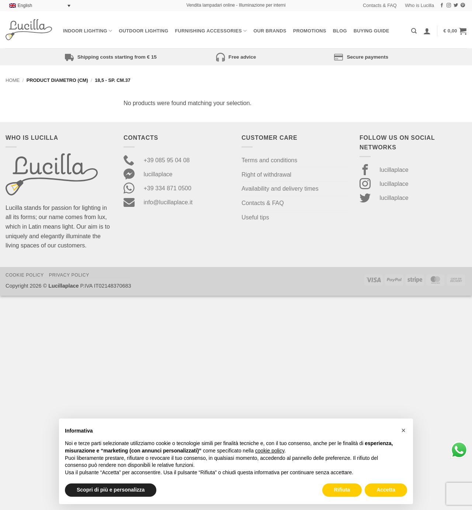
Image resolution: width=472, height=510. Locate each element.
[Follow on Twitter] (456, 5)
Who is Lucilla (419, 5)
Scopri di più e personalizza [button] (111, 490)
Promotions (309, 31)
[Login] (427, 31)
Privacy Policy (69, 275)
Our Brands (269, 31)
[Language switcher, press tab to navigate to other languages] (40, 5)
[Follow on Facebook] (442, 5)
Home (13, 80)
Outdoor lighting (143, 31)
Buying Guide (371, 31)
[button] (455, 31)
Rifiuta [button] (342, 490)
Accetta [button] (385, 490)
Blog (340, 31)
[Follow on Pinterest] (463, 5)
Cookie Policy (25, 275)
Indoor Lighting (87, 30)
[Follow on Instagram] (449, 5)
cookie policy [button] (269, 451)
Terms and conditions (269, 160)
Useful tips (255, 217)
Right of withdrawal (266, 174)
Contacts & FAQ (380, 5)
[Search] (414, 31)
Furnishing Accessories (211, 30)
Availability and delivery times (280, 188)
